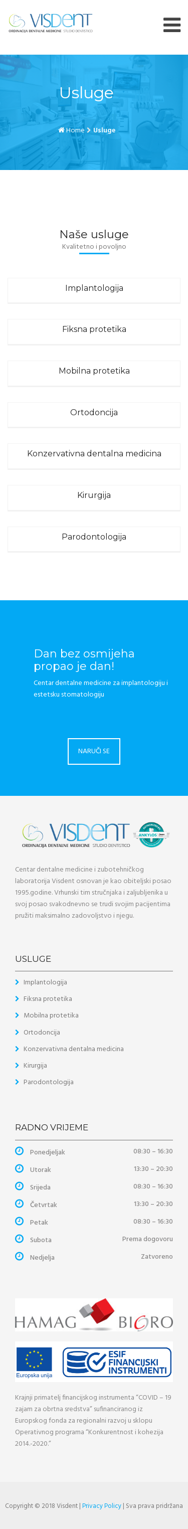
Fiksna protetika (94, 329)
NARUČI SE (94, 751)
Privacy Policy (101, 1506)
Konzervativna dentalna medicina (94, 453)
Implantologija (94, 288)
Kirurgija (94, 495)
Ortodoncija (94, 412)
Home (75, 130)
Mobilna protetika (94, 371)
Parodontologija (94, 537)
